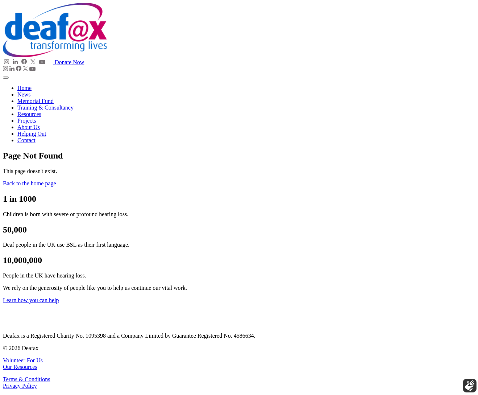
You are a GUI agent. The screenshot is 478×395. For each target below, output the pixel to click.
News (23, 94)
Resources (29, 114)
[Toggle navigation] (6, 78)
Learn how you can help (31, 300)
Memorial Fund (35, 101)
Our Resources (20, 367)
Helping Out (31, 134)
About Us (28, 127)
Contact (26, 140)
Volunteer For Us (23, 360)
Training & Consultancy (45, 107)
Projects (26, 121)
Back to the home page (29, 183)
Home (24, 88)
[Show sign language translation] (467, 383)
